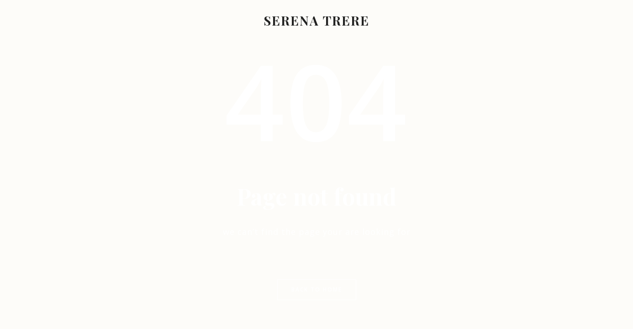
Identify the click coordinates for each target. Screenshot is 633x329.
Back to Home (316, 289)
